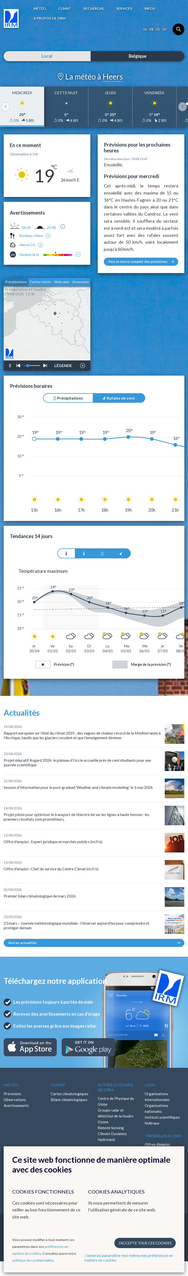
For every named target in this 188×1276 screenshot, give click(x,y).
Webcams (61, 282)
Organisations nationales (156, 1108)
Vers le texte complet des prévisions (141, 261)
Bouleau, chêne (31, 235)
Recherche (93, 8)
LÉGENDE (63, 364)
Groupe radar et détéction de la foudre (115, 1113)
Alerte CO (27, 245)
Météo (40, 8)
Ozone (103, 1122)
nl (145, 29)
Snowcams (80, 282)
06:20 (26, 227)
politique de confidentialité (32, 1260)
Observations (15, 1099)
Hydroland (106, 1139)
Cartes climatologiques (69, 1094)
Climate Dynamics (112, 1133)
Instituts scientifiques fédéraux (162, 1120)
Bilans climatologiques (69, 1099)
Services (124, 8)
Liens (150, 1084)
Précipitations (16, 282)
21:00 (51, 227)
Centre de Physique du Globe (116, 1101)
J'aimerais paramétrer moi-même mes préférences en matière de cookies (128, 1257)
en (164, 29)
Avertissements (16, 1105)
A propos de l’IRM (50, 18)
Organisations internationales (157, 1097)
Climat (64, 8)
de (158, 29)
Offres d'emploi (157, 1144)
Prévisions (12, 1094)
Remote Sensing (111, 1128)
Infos (149, 8)
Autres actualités (94, 943)
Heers (113, 76)
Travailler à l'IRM (163, 1135)
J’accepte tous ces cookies (145, 1243)
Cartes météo (40, 282)
